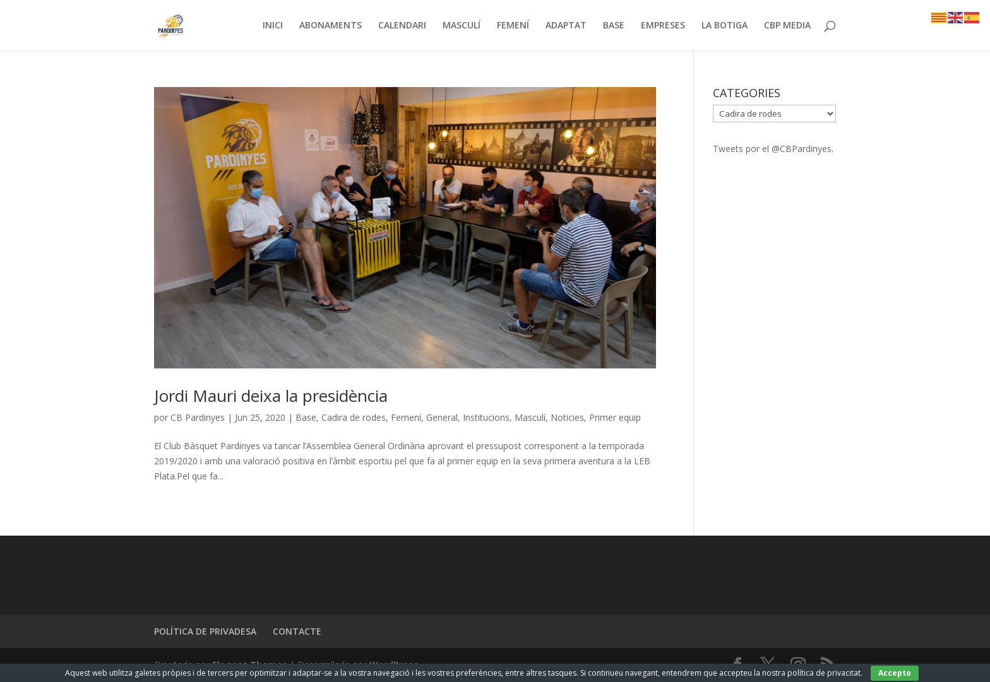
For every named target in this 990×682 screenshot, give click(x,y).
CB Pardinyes (197, 417)
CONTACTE (297, 631)
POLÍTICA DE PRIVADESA (205, 631)
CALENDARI (402, 26)
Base (305, 417)
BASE (613, 26)
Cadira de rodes (353, 417)
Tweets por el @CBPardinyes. (773, 149)
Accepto (894, 672)
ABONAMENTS (330, 26)
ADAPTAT (566, 26)
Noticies (567, 417)
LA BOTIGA (724, 26)
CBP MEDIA (787, 26)
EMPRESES (663, 26)
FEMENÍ (513, 26)
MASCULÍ (461, 26)
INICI (273, 26)
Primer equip (615, 417)
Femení (406, 417)
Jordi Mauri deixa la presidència (271, 395)
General (442, 417)
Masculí (530, 417)
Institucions (486, 417)
